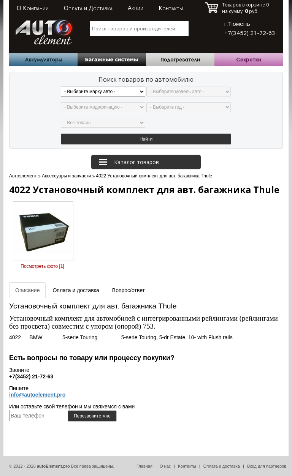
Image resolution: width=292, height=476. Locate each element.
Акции (135, 8)
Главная (144, 466)
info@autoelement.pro (37, 395)
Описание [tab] (27, 290)
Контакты (171, 8)
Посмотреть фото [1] (42, 266)
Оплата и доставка (221, 466)
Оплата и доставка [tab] (75, 290)
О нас (165, 466)
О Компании (33, 8)
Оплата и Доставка (88, 8)
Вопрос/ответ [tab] (128, 290)
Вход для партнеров (266, 466)
